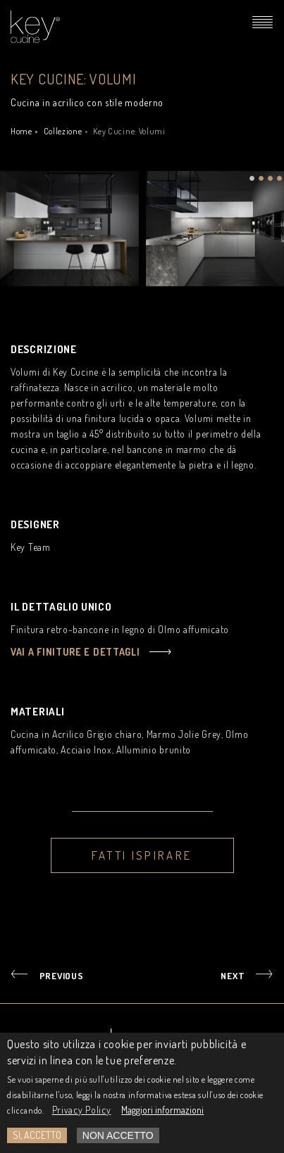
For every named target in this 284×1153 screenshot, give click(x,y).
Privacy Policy (81, 1113)
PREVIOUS (61, 975)
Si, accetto (37, 1138)
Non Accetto (118, 1138)
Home (21, 131)
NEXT (233, 975)
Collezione (63, 131)
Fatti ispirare (142, 855)
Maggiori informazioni (162, 1113)
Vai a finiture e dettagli (75, 652)
